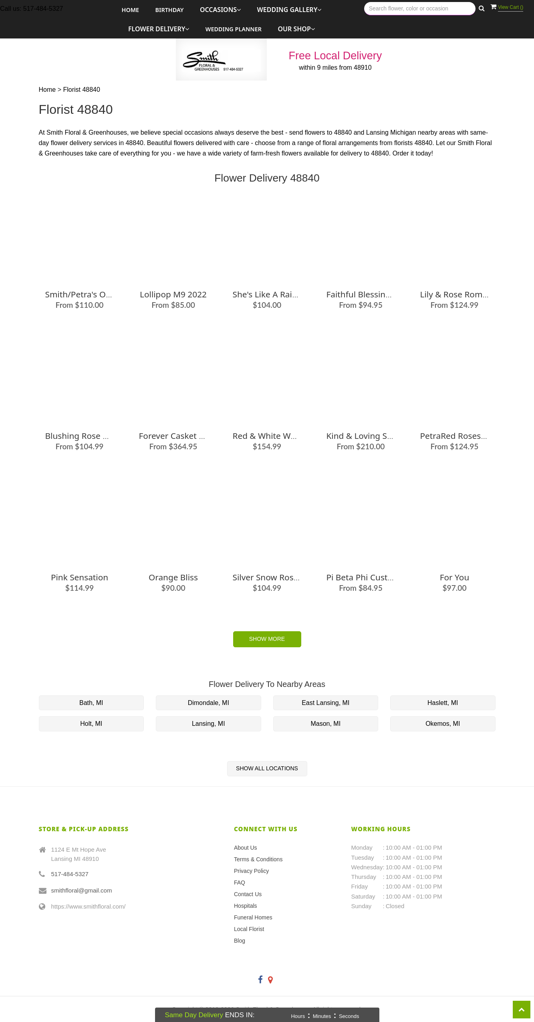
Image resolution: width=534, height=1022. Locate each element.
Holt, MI (91, 723)
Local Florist (249, 929)
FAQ (239, 882)
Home (130, 10)
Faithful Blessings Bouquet (378, 294)
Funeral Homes (253, 917)
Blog (239, 940)
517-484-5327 (70, 874)
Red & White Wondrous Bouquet (296, 435)
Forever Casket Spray (180, 435)
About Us (245, 847)
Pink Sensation (79, 577)
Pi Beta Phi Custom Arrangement (390, 577)
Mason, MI (325, 723)
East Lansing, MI (325, 702)
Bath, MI (91, 702)
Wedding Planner (234, 29)
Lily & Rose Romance (460, 294)
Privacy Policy (251, 871)
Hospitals (245, 906)
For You (455, 577)
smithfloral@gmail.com (81, 890)
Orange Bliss (173, 577)
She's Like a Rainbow (273, 294)
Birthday (169, 10)
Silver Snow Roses (267, 577)
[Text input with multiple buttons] (420, 8)
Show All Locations (267, 768)
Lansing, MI (208, 723)
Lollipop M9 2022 (173, 294)
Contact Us (248, 894)
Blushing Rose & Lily (84, 435)
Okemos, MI (442, 723)
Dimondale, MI (208, 702)
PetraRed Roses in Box (464, 435)
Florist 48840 (81, 89)
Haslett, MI (442, 702)
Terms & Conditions (258, 859)
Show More (267, 639)
